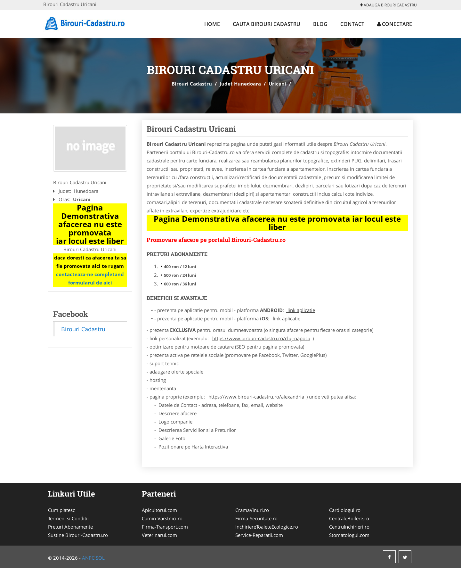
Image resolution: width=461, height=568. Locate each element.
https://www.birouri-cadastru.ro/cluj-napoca (261, 338)
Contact (352, 24)
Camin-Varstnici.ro (162, 518)
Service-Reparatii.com (259, 535)
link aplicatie (300, 310)
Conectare (394, 24)
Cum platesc (61, 510)
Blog (320, 24)
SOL (100, 558)
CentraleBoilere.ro (349, 518)
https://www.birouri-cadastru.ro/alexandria (256, 396)
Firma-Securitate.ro (256, 518)
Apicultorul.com (159, 510)
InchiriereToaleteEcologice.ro (266, 526)
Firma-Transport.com (165, 526)
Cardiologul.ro (344, 510)
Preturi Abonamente (70, 526)
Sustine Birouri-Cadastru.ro (78, 535)
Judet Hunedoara (240, 83)
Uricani (277, 83)
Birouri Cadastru (192, 83)
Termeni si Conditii (68, 518)
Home (212, 24)
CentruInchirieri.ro (349, 526)
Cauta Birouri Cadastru (266, 24)
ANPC (88, 558)
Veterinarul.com (159, 535)
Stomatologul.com (349, 535)
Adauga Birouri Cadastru (388, 5)
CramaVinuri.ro (252, 510)
